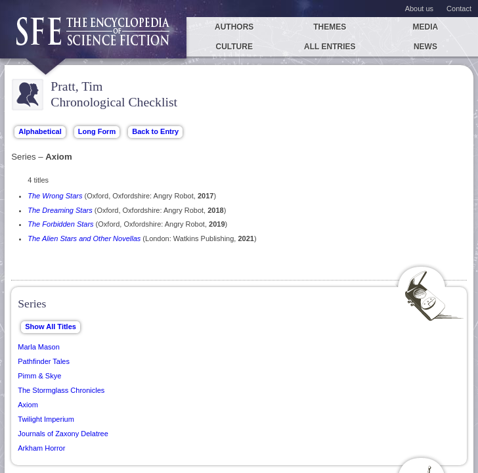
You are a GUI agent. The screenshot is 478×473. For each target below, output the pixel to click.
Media (426, 27)
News (425, 46)
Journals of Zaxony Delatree (63, 434)
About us (419, 8)
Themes (329, 27)
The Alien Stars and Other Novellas (84, 238)
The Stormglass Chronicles (61, 390)
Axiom (28, 405)
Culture (233, 46)
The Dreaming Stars (60, 210)
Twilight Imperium (46, 419)
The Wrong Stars (55, 196)
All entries (329, 46)
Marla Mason (39, 347)
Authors (234, 27)
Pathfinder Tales (44, 361)
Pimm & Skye (39, 376)
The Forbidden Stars (60, 224)
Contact (458, 8)
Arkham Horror (41, 448)
